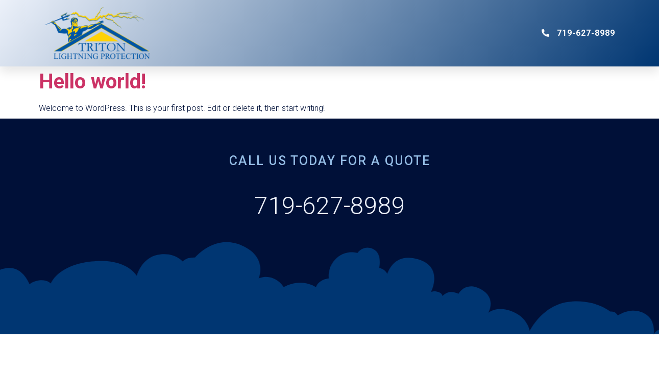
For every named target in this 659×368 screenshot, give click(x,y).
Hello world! (92, 82)
